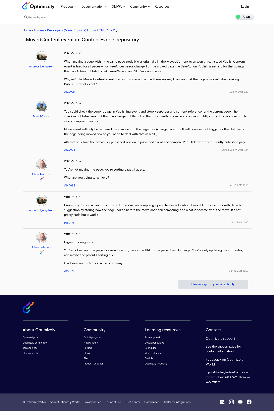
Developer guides (154, 342)
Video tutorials (153, 353)
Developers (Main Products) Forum (71, 30)
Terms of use (113, 402)
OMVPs (118, 6)
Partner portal (152, 337)
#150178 (69, 223)
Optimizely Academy (156, 363)
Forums (39, 30)
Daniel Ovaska (41, 116)
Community (140, 6)
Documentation (94, 6)
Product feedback (93, 363)
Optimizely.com (31, 337)
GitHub (149, 358)
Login (245, 6)
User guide (151, 348)
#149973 (69, 150)
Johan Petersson (41, 174)
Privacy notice (92, 402)
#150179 (69, 271)
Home (27, 30)
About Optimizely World (64, 402)
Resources (164, 6)
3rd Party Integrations (176, 402)
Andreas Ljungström (41, 66)
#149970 (69, 92)
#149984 (69, 185)
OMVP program (92, 337)
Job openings (30, 348)
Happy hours (91, 342)
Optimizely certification (35, 342)
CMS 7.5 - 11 (107, 30)
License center (31, 353)
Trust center (132, 402)
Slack (87, 358)
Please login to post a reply (213, 284)
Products (69, 6)
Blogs (87, 353)
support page (227, 346)
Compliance (151, 402)
